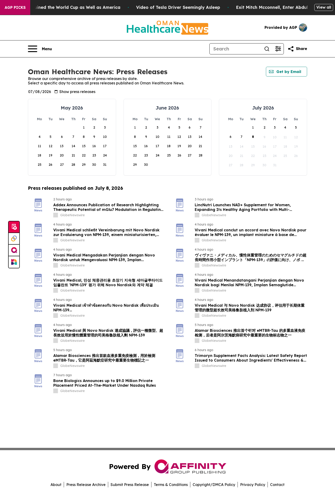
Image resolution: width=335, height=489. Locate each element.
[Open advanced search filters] (278, 48)
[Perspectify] (14, 239)
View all (323, 7)
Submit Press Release (130, 484)
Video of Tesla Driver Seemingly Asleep (194, 7)
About (55, 484)
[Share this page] (297, 48)
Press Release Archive (86, 484)
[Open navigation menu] (40, 48)
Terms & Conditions (171, 484)
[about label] (55, 215)
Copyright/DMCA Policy (214, 484)
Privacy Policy (252, 484)
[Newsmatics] (14, 262)
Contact (277, 484)
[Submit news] (14, 227)
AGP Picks (15, 7)
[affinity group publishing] (14, 250)
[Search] (235, 48)
